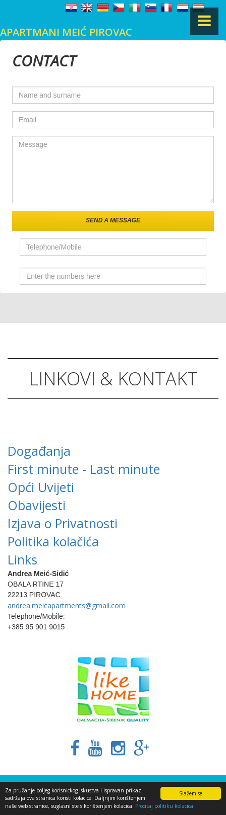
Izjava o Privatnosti (63, 523)
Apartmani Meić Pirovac (66, 32)
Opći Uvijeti (41, 487)
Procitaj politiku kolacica (164, 805)
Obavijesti (37, 505)
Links (22, 559)
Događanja (39, 450)
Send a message (113, 220)
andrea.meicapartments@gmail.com (67, 605)
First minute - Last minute (84, 468)
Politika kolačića (53, 541)
